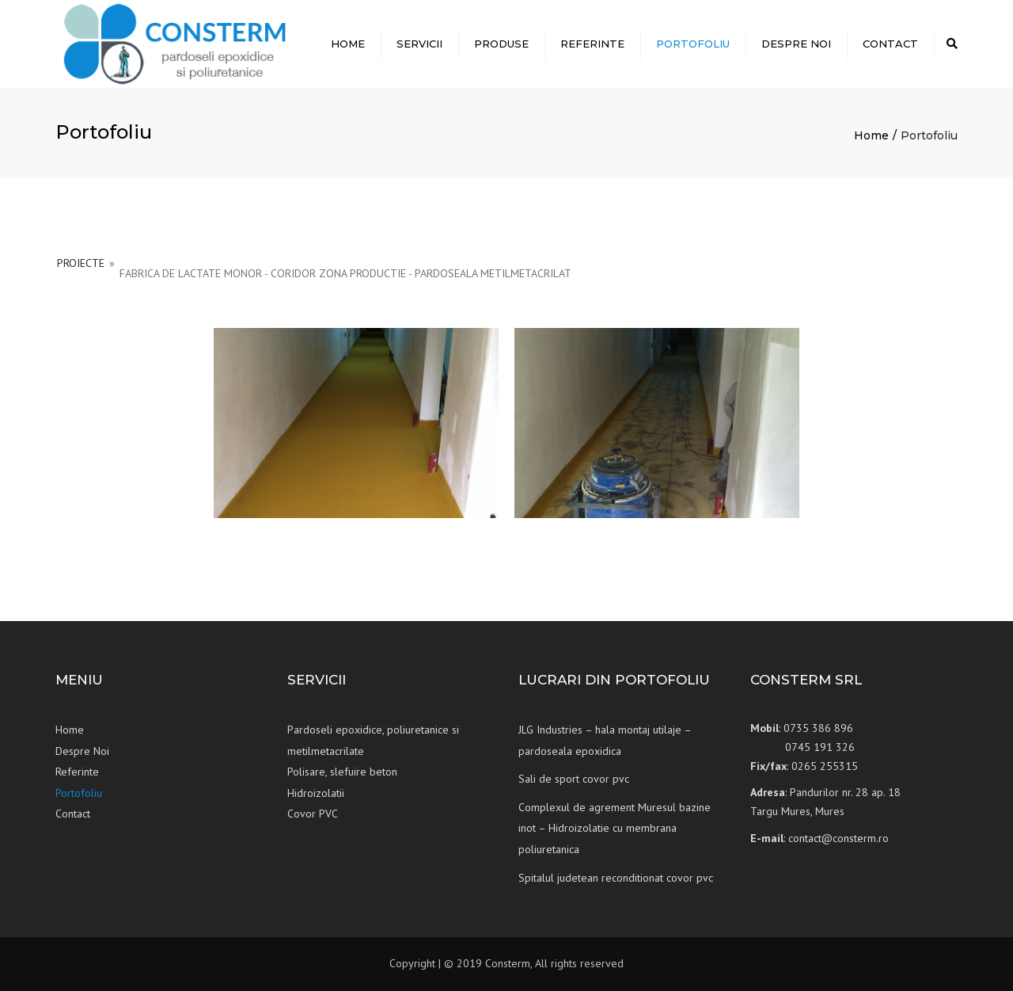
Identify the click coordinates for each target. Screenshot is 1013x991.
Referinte (592, 43)
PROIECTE (80, 263)
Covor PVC (312, 813)
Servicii (419, 43)
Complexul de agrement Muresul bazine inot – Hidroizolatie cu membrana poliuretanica (614, 828)
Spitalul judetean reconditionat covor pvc (615, 878)
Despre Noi (796, 43)
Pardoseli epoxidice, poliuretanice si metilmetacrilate (373, 740)
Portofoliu (693, 43)
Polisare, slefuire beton (342, 771)
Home (348, 43)
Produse (501, 43)
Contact (890, 43)
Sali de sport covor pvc (573, 779)
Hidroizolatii (315, 793)
